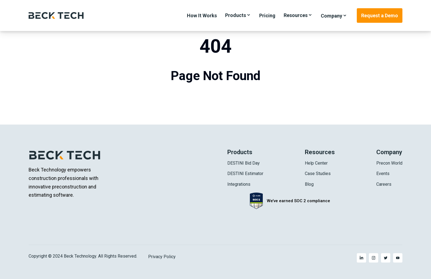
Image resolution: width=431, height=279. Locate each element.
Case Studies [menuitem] (318, 173)
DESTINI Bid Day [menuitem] (243, 163)
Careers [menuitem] (383, 184)
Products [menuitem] (239, 152)
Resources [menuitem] (320, 152)
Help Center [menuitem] (316, 163)
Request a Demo (379, 15)
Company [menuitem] (389, 152)
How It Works (202, 15)
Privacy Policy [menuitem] (162, 256)
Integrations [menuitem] (238, 184)
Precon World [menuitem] (389, 163)
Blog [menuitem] (309, 184)
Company (331, 16)
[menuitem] (361, 258)
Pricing (267, 15)
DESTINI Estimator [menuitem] (245, 173)
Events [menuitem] (382, 173)
